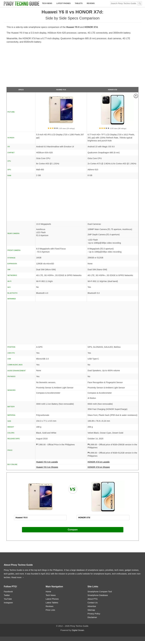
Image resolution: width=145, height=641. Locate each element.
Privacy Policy (94, 614)
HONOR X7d (112, 89)
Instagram (8, 602)
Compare (72, 529)
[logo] (21, 3)
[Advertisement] (72, 66)
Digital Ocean (78, 630)
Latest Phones (63, 3)
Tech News (47, 3)
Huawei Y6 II (61, 89)
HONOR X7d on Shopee (99, 467)
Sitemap (91, 610)
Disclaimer (92, 617)
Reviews (91, 3)
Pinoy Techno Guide (22, 565)
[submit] (140, 3)
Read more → (17, 577)
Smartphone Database (98, 595)
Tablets (78, 3)
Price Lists (50, 610)
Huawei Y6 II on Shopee (47, 467)
